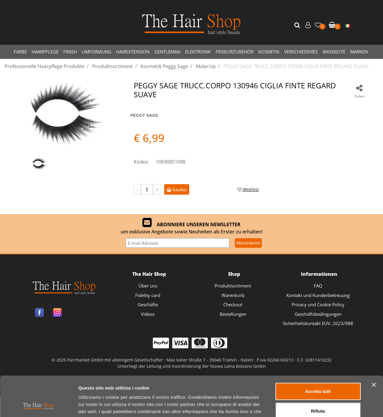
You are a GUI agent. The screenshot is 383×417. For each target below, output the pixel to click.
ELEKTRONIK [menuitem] (198, 52)
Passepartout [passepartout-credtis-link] (217, 392)
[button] (297, 25)
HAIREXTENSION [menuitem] (133, 52)
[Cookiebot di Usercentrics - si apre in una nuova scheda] (39, 359)
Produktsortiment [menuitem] (233, 286)
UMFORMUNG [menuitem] (96, 52)
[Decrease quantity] (137, 189)
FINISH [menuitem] (70, 52)
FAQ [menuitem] (318, 286)
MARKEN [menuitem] (359, 52)
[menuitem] (348, 25)
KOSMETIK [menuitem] (268, 52)
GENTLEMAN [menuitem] (167, 52)
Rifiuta (318, 327)
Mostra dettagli (314, 359)
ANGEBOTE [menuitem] (333, 52)
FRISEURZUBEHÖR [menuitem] (234, 52)
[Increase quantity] (157, 189)
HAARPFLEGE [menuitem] (45, 52)
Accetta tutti (318, 307)
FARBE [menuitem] (20, 52)
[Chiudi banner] (374, 301)
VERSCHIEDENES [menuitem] (301, 52)
